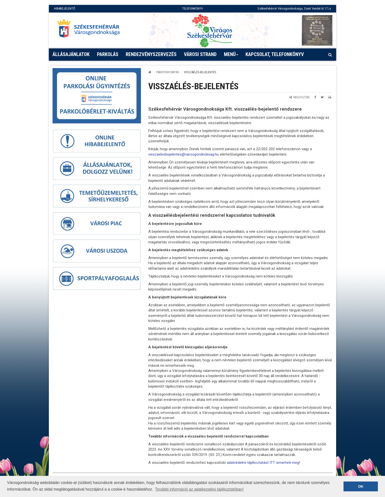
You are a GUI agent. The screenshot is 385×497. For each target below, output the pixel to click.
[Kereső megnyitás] (330, 54)
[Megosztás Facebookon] (315, 97)
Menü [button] (231, 56)
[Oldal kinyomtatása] (329, 97)
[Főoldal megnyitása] (90, 30)
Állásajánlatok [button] (71, 54)
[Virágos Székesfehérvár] (209, 30)
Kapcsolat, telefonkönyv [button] (275, 54)
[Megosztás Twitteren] (322, 97)
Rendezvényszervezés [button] (151, 54)
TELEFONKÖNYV (192, 8)
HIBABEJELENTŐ (64, 8)
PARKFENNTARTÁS (167, 72)
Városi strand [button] (200, 54)
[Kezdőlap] (149, 72)
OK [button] (360, 486)
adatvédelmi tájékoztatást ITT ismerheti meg (263, 462)
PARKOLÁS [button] (107, 54)
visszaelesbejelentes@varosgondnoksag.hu (183, 154)
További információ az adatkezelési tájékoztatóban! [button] (199, 489)
